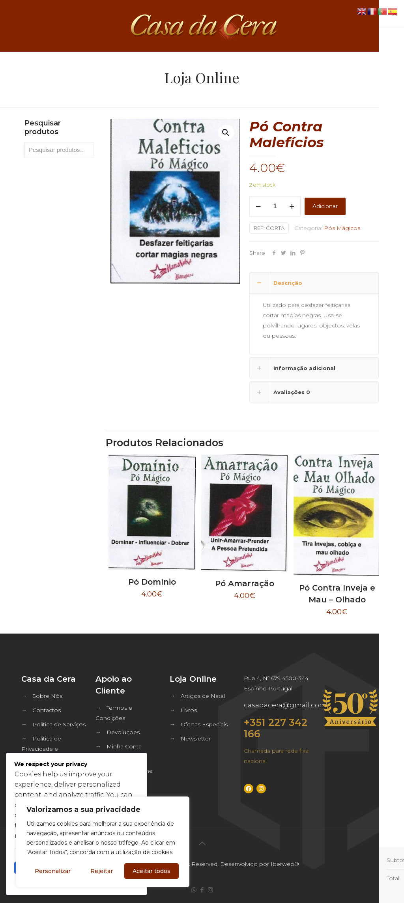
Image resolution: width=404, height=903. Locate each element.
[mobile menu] (391, 25)
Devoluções (123, 732)
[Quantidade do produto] (275, 206)
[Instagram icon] (210, 890)
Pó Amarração (244, 583)
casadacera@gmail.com (285, 705)
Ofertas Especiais (204, 724)
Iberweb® (285, 863)
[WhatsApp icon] (194, 890)
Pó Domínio (152, 582)
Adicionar (325, 206)
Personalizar (53, 871)
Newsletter (196, 738)
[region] (102, 841)
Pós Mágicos (342, 228)
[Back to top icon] (202, 843)
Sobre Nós (47, 695)
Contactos (46, 710)
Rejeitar (101, 871)
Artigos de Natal (203, 695)
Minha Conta (124, 746)
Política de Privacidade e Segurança (41, 749)
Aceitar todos (151, 871)
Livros (189, 710)
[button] (226, 132)
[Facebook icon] (202, 890)
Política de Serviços (59, 724)
